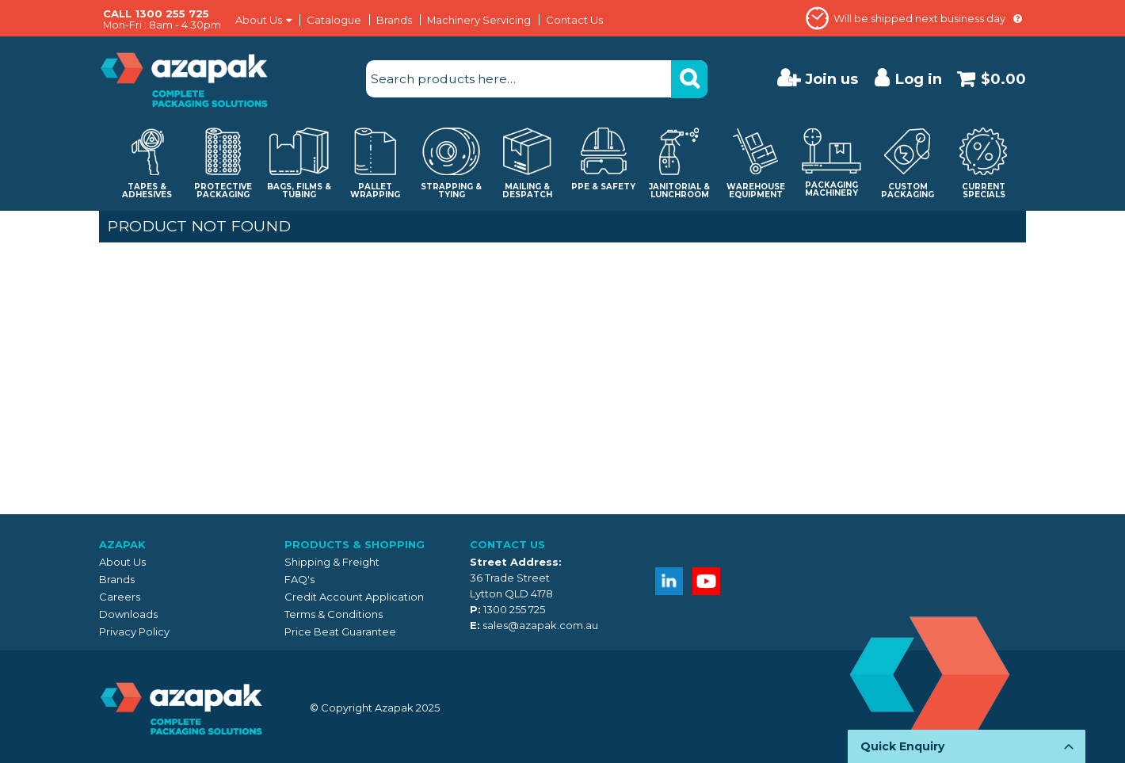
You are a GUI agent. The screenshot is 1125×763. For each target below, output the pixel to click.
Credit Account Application (354, 596)
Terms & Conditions (333, 614)
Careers (119, 596)
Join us (831, 79)
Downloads (128, 614)
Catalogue (334, 19)
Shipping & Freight (331, 561)
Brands (394, 19)
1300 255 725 (514, 609)
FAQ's (299, 579)
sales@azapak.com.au (540, 625)
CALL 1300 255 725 (156, 13)
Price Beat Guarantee (340, 631)
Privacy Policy (134, 631)
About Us (258, 20)
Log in (918, 79)
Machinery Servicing (479, 19)
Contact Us (574, 19)
